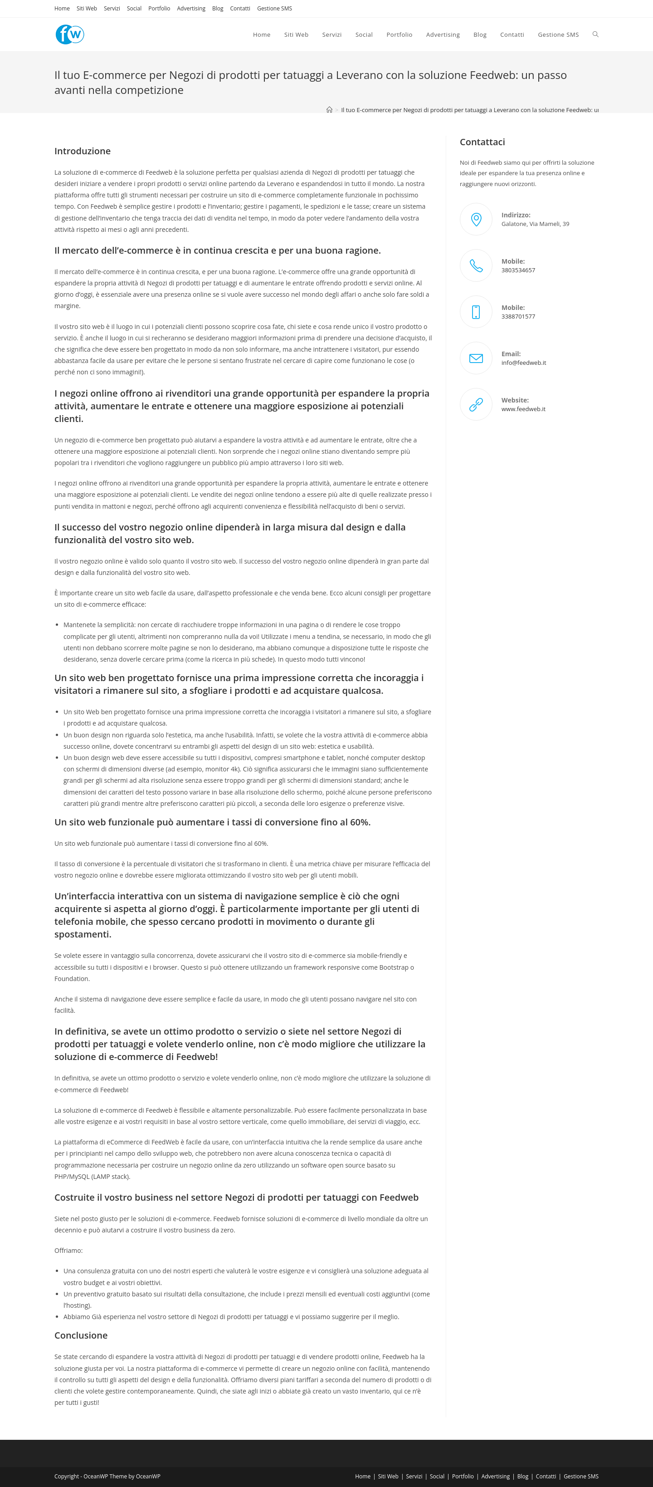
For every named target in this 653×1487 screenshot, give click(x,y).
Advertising (191, 8)
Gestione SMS (274, 8)
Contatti (240, 8)
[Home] (329, 110)
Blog (218, 8)
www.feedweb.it (524, 409)
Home (62, 8)
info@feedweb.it (524, 362)
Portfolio (159, 8)
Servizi (112, 8)
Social (134, 8)
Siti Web (87, 8)
